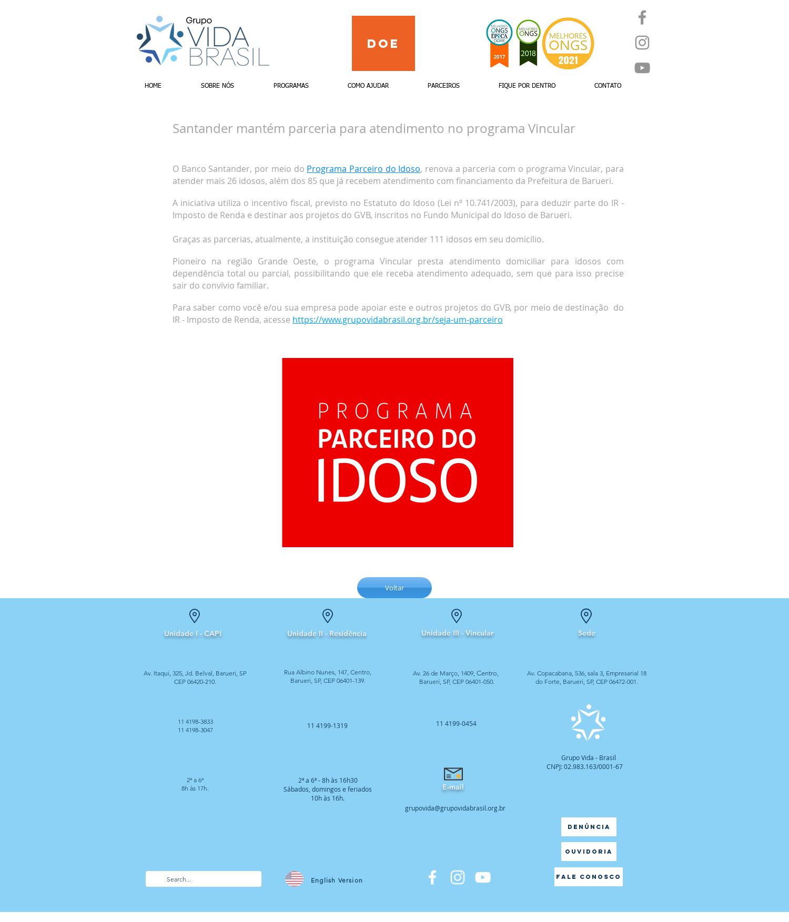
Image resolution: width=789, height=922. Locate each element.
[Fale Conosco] (588, 876)
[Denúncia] (588, 826)
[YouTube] (642, 67)
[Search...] (203, 879)
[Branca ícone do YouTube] (482, 877)
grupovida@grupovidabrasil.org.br (455, 808)
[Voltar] (394, 587)
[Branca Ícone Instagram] (457, 877)
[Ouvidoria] (588, 851)
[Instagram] (642, 42)
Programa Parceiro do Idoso (363, 169)
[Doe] (383, 43)
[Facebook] (642, 17)
